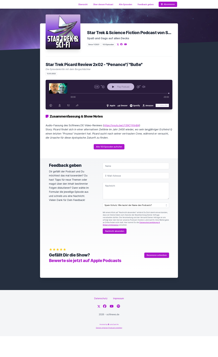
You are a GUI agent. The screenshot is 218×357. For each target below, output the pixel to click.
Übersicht (83, 4)
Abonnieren (168, 4)
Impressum (118, 298)
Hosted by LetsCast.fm (109, 324)
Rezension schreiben (157, 255)
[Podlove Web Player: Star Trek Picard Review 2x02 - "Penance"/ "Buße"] (109, 94)
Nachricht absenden (114, 231)
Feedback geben (146, 4)
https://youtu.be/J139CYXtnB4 (121, 125)
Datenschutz (100, 298)
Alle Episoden (125, 4)
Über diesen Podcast (103, 4)
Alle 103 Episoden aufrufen (109, 147)
